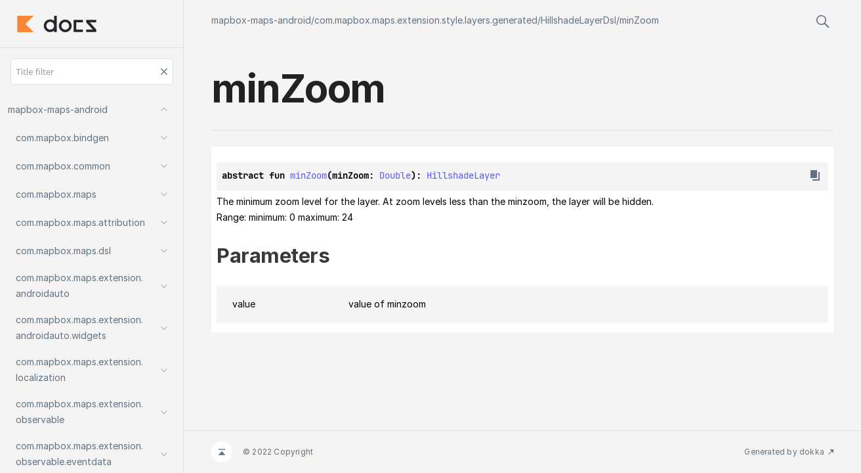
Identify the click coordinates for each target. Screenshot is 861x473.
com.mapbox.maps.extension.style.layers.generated (425, 20)
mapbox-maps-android (261, 20)
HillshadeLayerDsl (578, 20)
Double (395, 175)
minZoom (639, 20)
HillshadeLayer (463, 175)
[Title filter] (91, 71)
